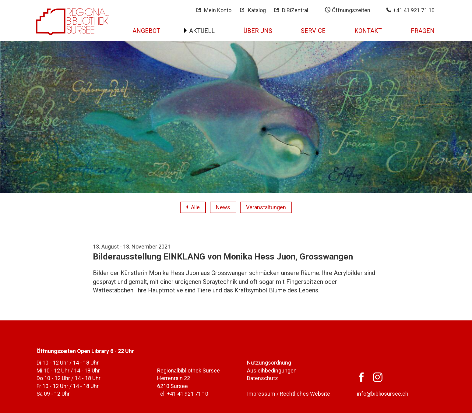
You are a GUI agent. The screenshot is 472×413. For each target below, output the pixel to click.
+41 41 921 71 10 (413, 10)
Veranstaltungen (266, 207)
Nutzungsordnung (269, 362)
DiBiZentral (295, 10)
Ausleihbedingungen (272, 370)
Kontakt (368, 30)
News (223, 207)
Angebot (146, 30)
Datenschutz (262, 378)
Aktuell (202, 30)
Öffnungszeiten (350, 10)
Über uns (258, 30)
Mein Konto (217, 10)
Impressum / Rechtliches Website (288, 393)
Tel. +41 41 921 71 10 (182, 393)
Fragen (423, 30)
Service (313, 30)
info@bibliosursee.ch (382, 393)
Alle (195, 207)
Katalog (257, 10)
